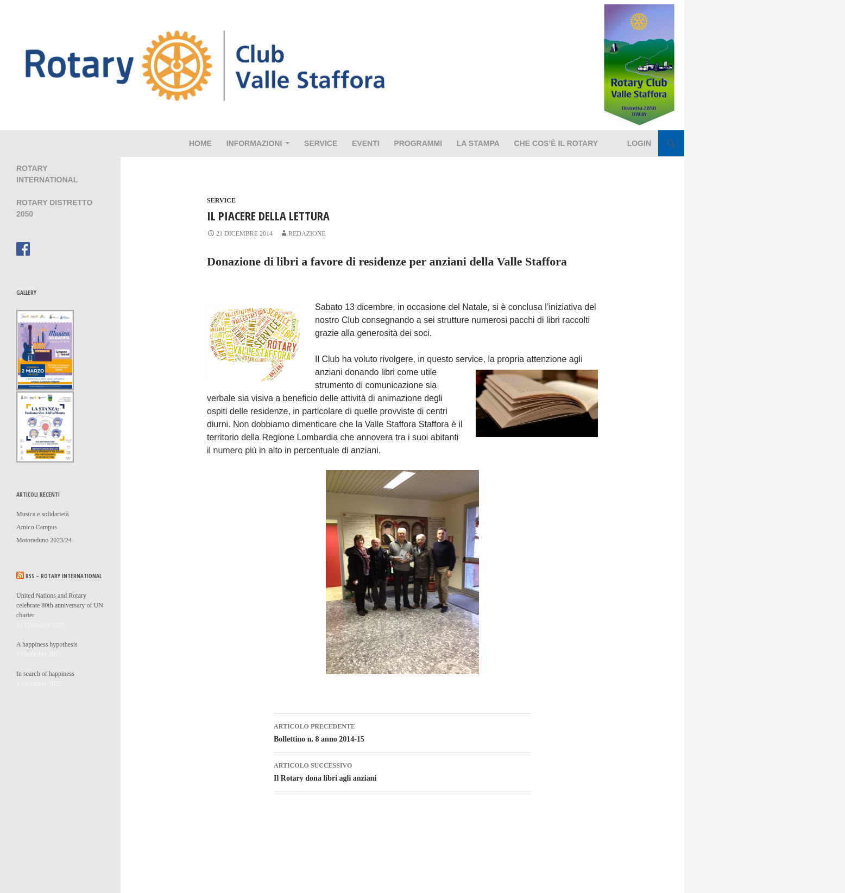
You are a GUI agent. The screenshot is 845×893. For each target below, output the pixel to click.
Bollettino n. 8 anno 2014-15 (402, 731)
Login (639, 143)
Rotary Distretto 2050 (54, 208)
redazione (307, 233)
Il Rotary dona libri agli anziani (402, 770)
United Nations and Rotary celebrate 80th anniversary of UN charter (59, 605)
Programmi (418, 143)
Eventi (366, 143)
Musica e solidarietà (42, 514)
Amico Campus (36, 527)
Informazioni (254, 143)
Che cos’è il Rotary (556, 143)
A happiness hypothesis (47, 644)
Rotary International (47, 174)
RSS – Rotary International (64, 576)
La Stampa (478, 143)
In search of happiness (45, 673)
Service (320, 143)
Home (200, 143)
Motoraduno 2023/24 (44, 540)
